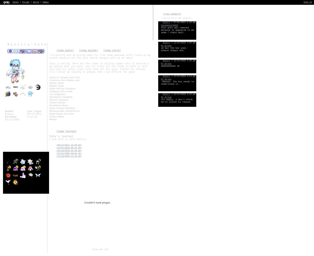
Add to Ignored (40, 51)
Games (46, 2)
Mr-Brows (166, 46)
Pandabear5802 (169, 25)
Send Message (29, 51)
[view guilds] (88, 50)
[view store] (112, 50)
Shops (16, 2)
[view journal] (66, 131)
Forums (25, 2)
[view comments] (172, 14)
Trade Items (34, 51)
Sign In (308, 2)
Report (166, 22)
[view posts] (65, 50)
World (36, 2)
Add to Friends (22, 51)
